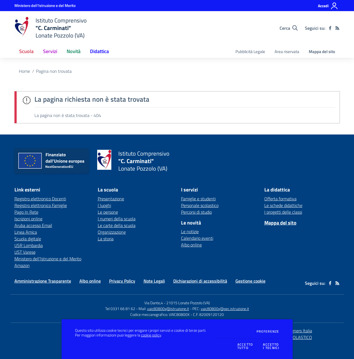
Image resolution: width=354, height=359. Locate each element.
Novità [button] (74, 51)
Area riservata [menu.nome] (287, 51)
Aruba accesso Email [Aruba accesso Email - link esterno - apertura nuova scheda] (33, 225)
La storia (106, 238)
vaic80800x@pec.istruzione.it (225, 308)
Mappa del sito (322, 51)
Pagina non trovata (54, 71)
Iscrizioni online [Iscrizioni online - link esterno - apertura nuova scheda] (28, 218)
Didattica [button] (99, 51)
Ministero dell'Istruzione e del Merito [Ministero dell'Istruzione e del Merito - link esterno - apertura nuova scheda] (47, 258)
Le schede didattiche (283, 205)
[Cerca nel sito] (288, 28)
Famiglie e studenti (198, 198)
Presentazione (111, 198)
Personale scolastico (200, 205)
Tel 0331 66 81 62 (120, 308)
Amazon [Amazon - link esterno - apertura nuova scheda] (22, 265)
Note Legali (154, 281)
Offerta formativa (280, 198)
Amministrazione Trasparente (42, 281)
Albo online (191, 244)
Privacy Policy (122, 281)
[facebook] (330, 28)
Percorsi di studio (196, 212)
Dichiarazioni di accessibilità (200, 281)
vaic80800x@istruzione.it (168, 308)
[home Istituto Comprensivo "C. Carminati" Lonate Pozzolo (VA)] (50, 28)
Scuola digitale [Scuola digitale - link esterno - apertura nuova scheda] (27, 238)
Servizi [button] (50, 51)
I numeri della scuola (116, 218)
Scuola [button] (26, 51)
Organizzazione (112, 232)
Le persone (108, 212)
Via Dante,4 (154, 303)
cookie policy (151, 335)
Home (24, 71)
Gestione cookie (250, 281)
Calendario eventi (197, 238)
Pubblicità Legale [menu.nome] (250, 51)
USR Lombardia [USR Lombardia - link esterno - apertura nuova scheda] (28, 245)
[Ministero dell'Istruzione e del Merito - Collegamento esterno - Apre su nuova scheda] (45, 5)
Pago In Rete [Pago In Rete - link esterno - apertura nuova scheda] (26, 212)
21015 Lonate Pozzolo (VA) (188, 303)
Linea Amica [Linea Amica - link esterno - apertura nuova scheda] (25, 232)
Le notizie (190, 231)
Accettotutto (245, 346)
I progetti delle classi (283, 212)
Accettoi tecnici (271, 346)
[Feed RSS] (337, 28)
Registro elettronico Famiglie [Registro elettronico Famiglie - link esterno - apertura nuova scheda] (40, 205)
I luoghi (104, 205)
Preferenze (268, 331)
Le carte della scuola (116, 225)
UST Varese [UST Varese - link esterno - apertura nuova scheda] (25, 252)
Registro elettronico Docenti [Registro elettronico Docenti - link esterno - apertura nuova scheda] (40, 198)
